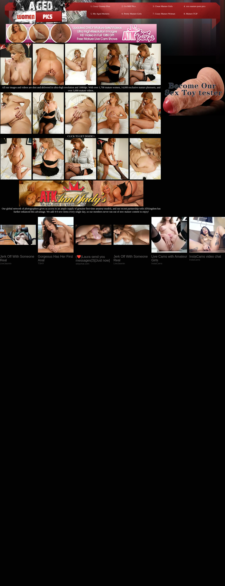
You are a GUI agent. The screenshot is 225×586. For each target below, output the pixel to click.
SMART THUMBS (119, 550)
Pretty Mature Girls (133, 13)
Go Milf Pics (130, 6)
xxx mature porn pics (195, 6)
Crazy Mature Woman (165, 13)
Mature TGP (191, 13)
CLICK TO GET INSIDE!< (81, 136)
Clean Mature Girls (164, 6)
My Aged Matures (101, 13)
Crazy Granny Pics (101, 6)
